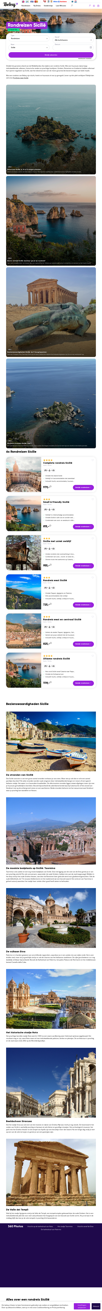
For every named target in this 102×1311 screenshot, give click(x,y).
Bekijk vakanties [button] (51, 55)
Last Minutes (61, 6)
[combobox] (28, 38)
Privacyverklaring (58, 1307)
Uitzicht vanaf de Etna (85, 1226)
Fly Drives (37, 6)
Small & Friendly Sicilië (56, 502)
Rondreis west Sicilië (55, 580)
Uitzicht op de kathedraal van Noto (40, 1226)
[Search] (81, 6)
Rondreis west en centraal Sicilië (62, 619)
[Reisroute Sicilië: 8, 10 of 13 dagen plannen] (51, 129)
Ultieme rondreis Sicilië (56, 659)
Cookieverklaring (43, 1307)
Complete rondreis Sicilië (57, 463)
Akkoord (96, 1306)
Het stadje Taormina (65, 1226)
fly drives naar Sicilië (20, 78)
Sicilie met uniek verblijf (57, 541)
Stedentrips (48, 6)
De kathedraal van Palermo (51, 1229)
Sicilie (50, 465)
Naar (12, 44)
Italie (44, 465)
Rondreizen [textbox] (15, 38)
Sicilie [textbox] (13, 47)
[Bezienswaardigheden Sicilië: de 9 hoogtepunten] (51, 312)
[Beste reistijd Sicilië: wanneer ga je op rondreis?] (51, 221)
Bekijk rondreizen (83, 487)
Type (12, 35)
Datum (57, 44)
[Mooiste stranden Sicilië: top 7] (51, 403)
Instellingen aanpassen (82, 1306)
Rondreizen (26, 6)
